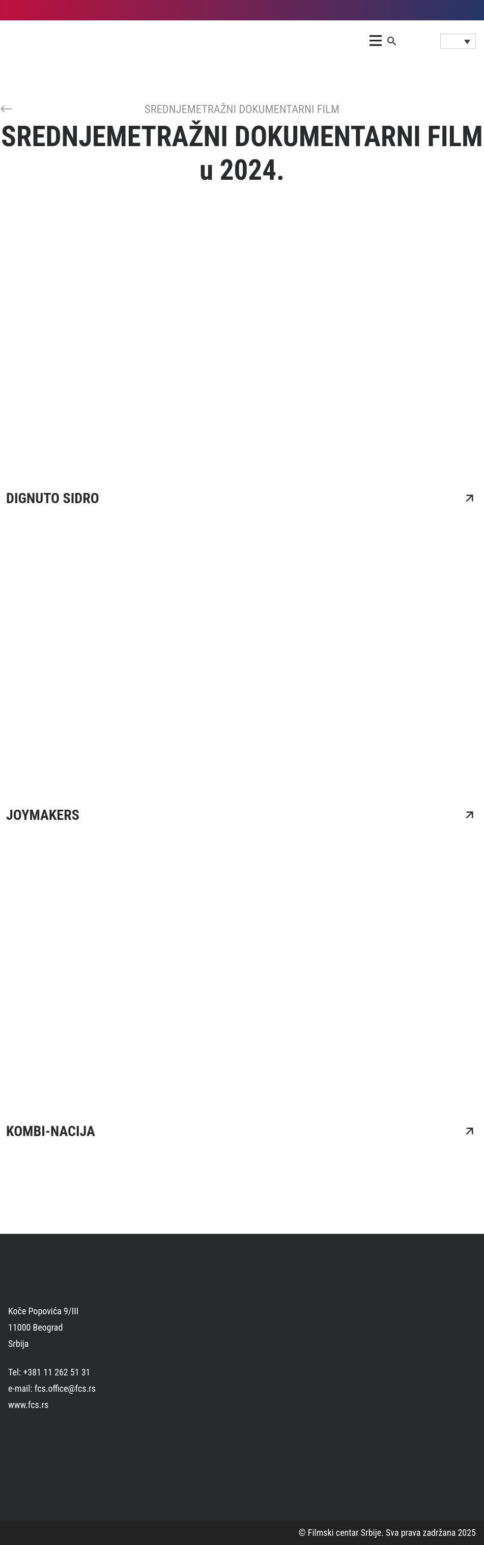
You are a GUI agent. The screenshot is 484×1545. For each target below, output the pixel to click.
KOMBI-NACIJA (50, 1131)
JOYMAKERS (42, 815)
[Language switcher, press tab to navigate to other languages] (458, 41)
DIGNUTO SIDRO (52, 498)
